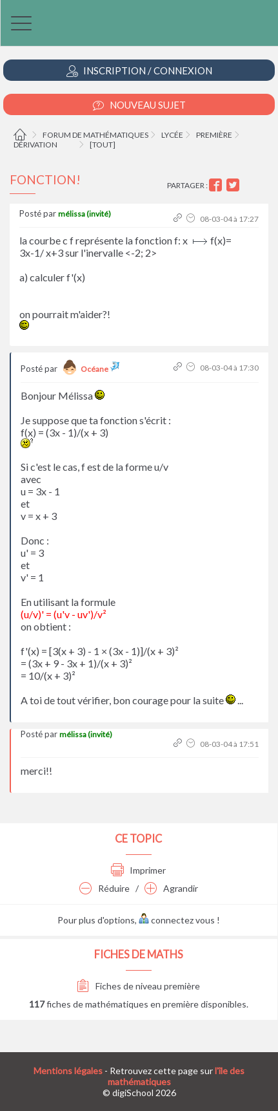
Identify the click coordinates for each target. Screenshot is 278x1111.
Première (214, 135)
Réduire (104, 888)
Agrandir (171, 888)
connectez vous (177, 919)
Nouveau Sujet (139, 105)
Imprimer (138, 870)
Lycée (172, 135)
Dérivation (35, 144)
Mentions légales (68, 1070)
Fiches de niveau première (138, 985)
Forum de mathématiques (95, 135)
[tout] (102, 144)
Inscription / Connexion (139, 71)
